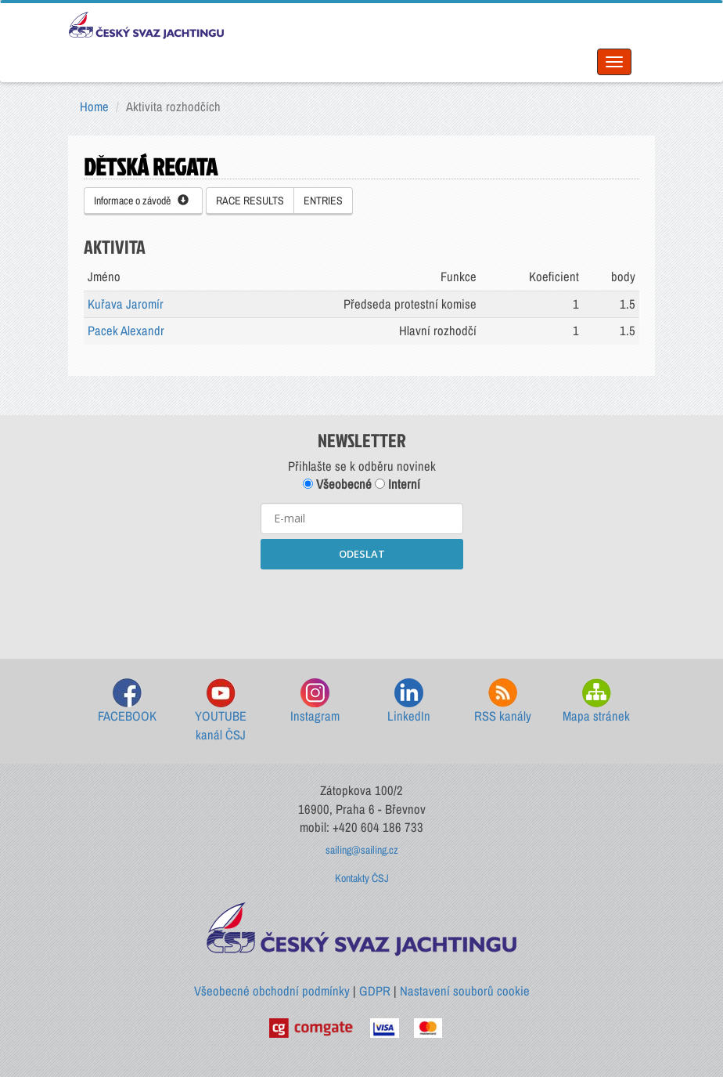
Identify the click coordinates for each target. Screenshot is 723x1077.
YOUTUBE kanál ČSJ (220, 710)
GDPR (374, 990)
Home (94, 106)
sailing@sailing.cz (362, 850)
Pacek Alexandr (126, 330)
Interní (397, 484)
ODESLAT (362, 554)
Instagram (315, 701)
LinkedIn (408, 701)
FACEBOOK (127, 701)
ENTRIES (323, 200)
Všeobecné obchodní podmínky (272, 990)
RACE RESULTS (250, 200)
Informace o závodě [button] (141, 200)
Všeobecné (337, 484)
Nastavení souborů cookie (465, 990)
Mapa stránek (596, 701)
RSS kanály (502, 701)
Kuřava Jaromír (126, 304)
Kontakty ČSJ (362, 878)
